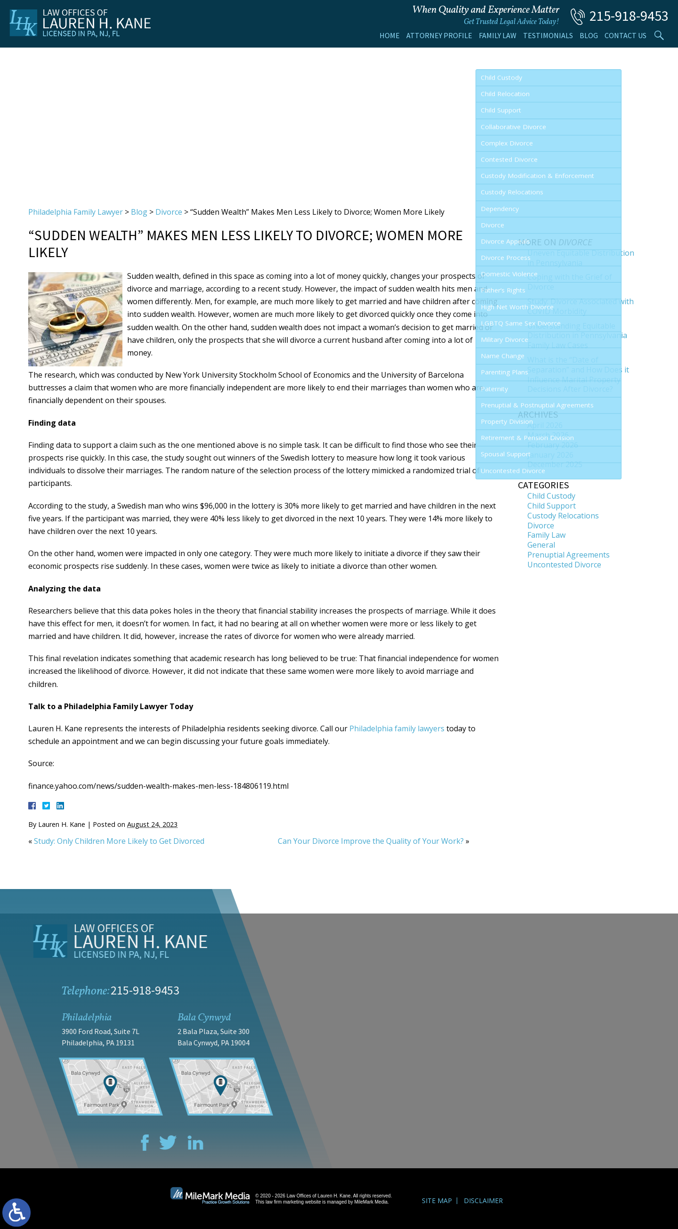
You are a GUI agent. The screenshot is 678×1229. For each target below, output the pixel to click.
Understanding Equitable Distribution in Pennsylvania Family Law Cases (577, 336)
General (541, 545)
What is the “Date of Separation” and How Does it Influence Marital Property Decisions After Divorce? (578, 374)
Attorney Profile (439, 35)
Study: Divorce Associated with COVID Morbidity (580, 306)
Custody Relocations (563, 515)
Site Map (437, 1200)
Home (389, 35)
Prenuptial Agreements (568, 555)
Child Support (551, 506)
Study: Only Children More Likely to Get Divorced (119, 841)
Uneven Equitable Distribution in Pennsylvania (580, 258)
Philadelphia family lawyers (396, 728)
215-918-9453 (629, 15)
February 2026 (552, 445)
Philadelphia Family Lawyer (75, 212)
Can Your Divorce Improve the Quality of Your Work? (371, 841)
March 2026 (548, 435)
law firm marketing (285, 1202)
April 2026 (545, 425)
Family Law (498, 35)
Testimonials (548, 35)
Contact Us (625, 35)
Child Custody (551, 496)
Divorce (168, 212)
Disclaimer (483, 1200)
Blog (589, 35)
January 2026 (550, 455)
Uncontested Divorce (564, 564)
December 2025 (554, 464)
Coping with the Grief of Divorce (569, 282)
